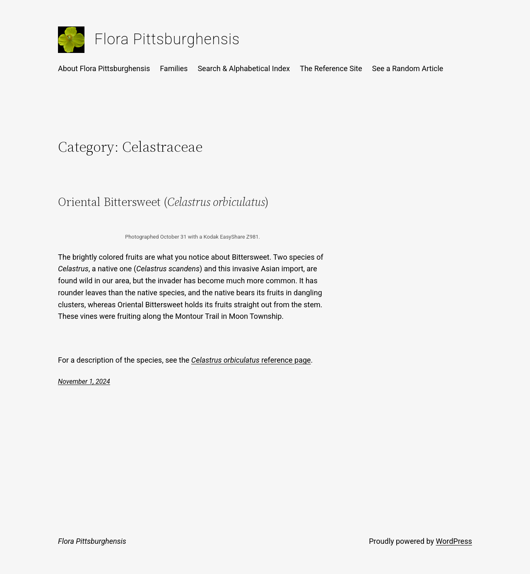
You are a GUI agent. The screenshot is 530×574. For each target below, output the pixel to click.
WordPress (454, 541)
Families (174, 68)
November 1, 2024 (84, 381)
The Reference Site (331, 68)
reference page (251, 360)
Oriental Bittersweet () (163, 201)
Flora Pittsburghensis (167, 39)
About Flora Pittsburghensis (104, 68)
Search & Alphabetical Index (244, 68)
